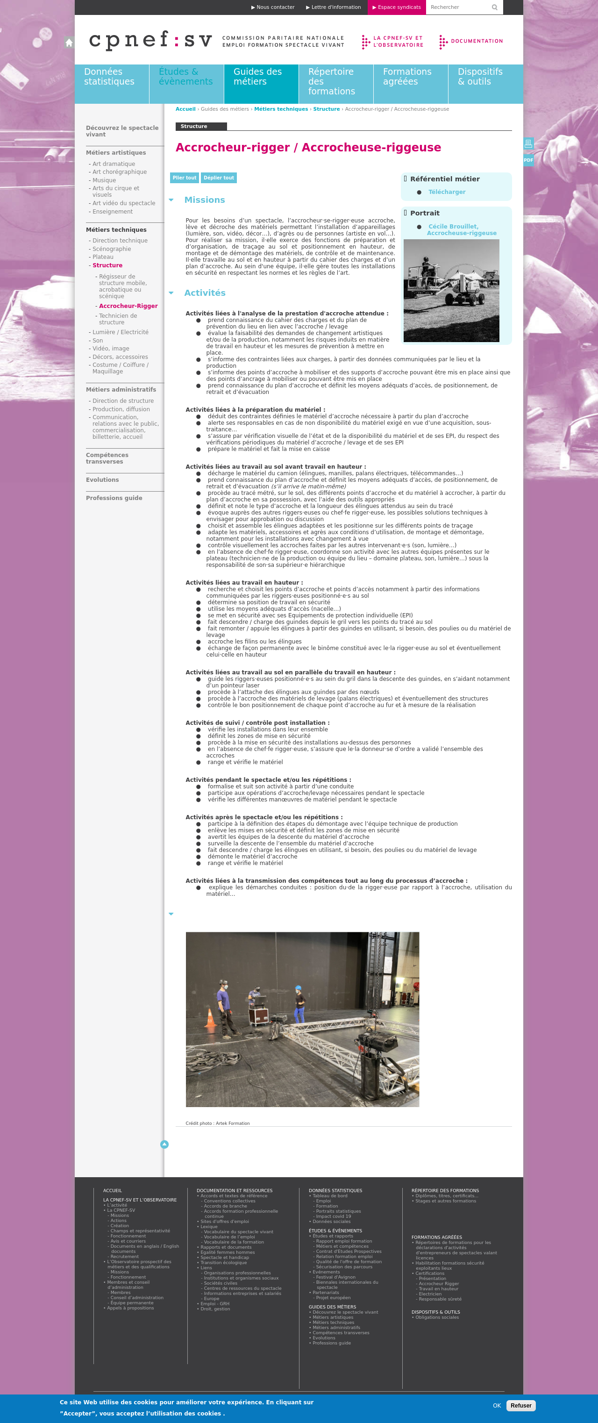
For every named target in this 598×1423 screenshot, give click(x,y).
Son (98, 340)
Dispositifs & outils (480, 76)
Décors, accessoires (120, 357)
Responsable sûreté (441, 1298)
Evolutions (102, 480)
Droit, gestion (215, 1308)
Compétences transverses (107, 458)
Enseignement (113, 211)
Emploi (324, 1200)
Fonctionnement (128, 1235)
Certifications (430, 1273)
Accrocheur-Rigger (128, 306)
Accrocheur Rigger (439, 1283)
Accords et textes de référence (234, 1195)
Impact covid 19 (334, 1216)
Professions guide (114, 498)
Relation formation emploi (344, 1256)
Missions (120, 1215)
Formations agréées (407, 76)
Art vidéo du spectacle (124, 203)
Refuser (521, 1405)
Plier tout (185, 177)
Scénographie (112, 249)
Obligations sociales (437, 1317)
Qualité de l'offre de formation (349, 1261)
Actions (118, 1220)
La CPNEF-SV (121, 1210)
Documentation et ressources (480, 39)
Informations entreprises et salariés (243, 1293)
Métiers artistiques (116, 153)
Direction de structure (123, 401)
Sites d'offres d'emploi (225, 1221)
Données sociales (331, 1221)
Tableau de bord (330, 1195)
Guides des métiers (258, 76)
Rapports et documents (226, 1247)
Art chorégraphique (120, 172)
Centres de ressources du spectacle (243, 1288)
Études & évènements (186, 76)
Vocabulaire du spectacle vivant (239, 1231)
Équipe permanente (132, 1302)
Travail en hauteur (439, 1288)
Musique (104, 180)
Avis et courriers (128, 1241)
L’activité (117, 1205)
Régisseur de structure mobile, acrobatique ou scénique (123, 286)
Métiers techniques (281, 109)
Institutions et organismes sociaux (241, 1277)
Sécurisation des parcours (344, 1266)
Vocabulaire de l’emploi (230, 1236)
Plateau (103, 257)
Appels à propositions (130, 1307)
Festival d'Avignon (336, 1277)
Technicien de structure (118, 319)
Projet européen (333, 1297)
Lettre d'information (336, 7)
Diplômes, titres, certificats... (447, 1195)
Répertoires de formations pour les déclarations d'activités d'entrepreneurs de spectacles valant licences (456, 1250)
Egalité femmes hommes (228, 1252)
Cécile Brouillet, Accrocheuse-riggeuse (462, 229)
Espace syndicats (399, 7)
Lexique (209, 1226)
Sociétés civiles (221, 1283)
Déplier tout (219, 177)
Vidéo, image (111, 348)
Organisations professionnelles (238, 1272)
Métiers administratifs (121, 389)
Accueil (207, 39)
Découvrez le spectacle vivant (345, 1312)
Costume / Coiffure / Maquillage (121, 368)
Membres (120, 1292)
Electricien (430, 1293)
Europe (212, 1298)
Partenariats (326, 1292)
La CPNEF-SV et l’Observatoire (393, 39)
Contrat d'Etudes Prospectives (349, 1251)
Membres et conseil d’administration (128, 1285)
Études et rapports (333, 1235)
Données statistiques (109, 76)
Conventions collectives (230, 1200)
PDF (529, 160)
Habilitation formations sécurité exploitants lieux (450, 1265)
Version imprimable (528, 143)
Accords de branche (226, 1205)
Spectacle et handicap (225, 1257)
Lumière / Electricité (121, 332)
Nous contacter (276, 7)
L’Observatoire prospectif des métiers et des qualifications (139, 1264)
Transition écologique (224, 1262)
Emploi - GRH (215, 1303)
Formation (327, 1205)
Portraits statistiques (339, 1211)
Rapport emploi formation (344, 1241)
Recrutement (125, 1256)
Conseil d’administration (137, 1297)
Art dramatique (114, 164)
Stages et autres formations (446, 1200)
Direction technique (120, 240)
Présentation (433, 1278)
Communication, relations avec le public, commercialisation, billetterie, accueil (126, 427)
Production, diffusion (121, 409)
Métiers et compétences (343, 1246)
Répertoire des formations (445, 1190)
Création (120, 1225)
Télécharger (446, 192)
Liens (206, 1267)
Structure (326, 109)
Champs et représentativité (140, 1230)
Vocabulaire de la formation (234, 1241)
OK (497, 1405)
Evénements (326, 1271)
